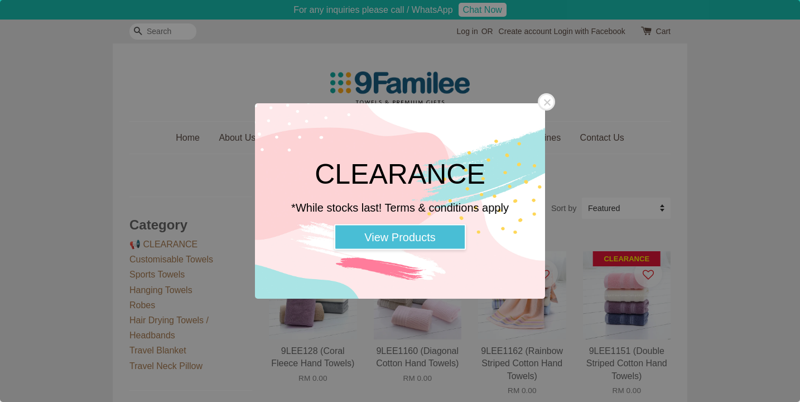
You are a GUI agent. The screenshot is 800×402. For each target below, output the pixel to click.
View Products (399, 237)
